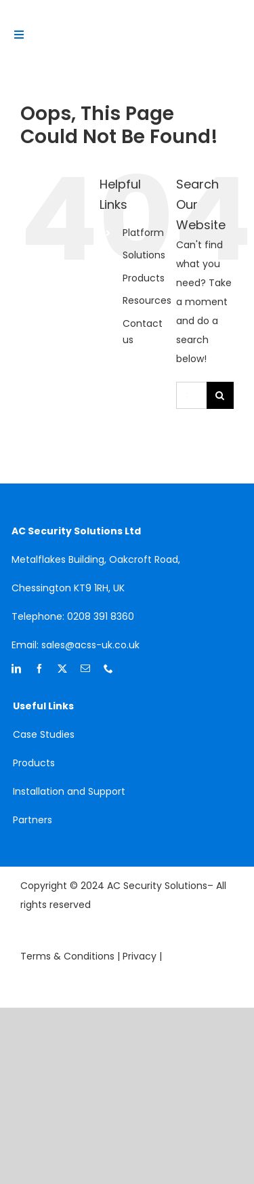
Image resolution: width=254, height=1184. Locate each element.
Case (26, 734)
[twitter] (62, 668)
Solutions (144, 255)
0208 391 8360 (100, 616)
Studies (57, 734)
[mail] (85, 668)
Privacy (141, 956)
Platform (143, 232)
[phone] (108, 668)
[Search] (220, 395)
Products (144, 278)
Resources (147, 300)
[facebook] (39, 668)
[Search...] (191, 395)
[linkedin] (16, 668)
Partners (32, 820)
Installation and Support (69, 791)
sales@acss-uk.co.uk (90, 645)
